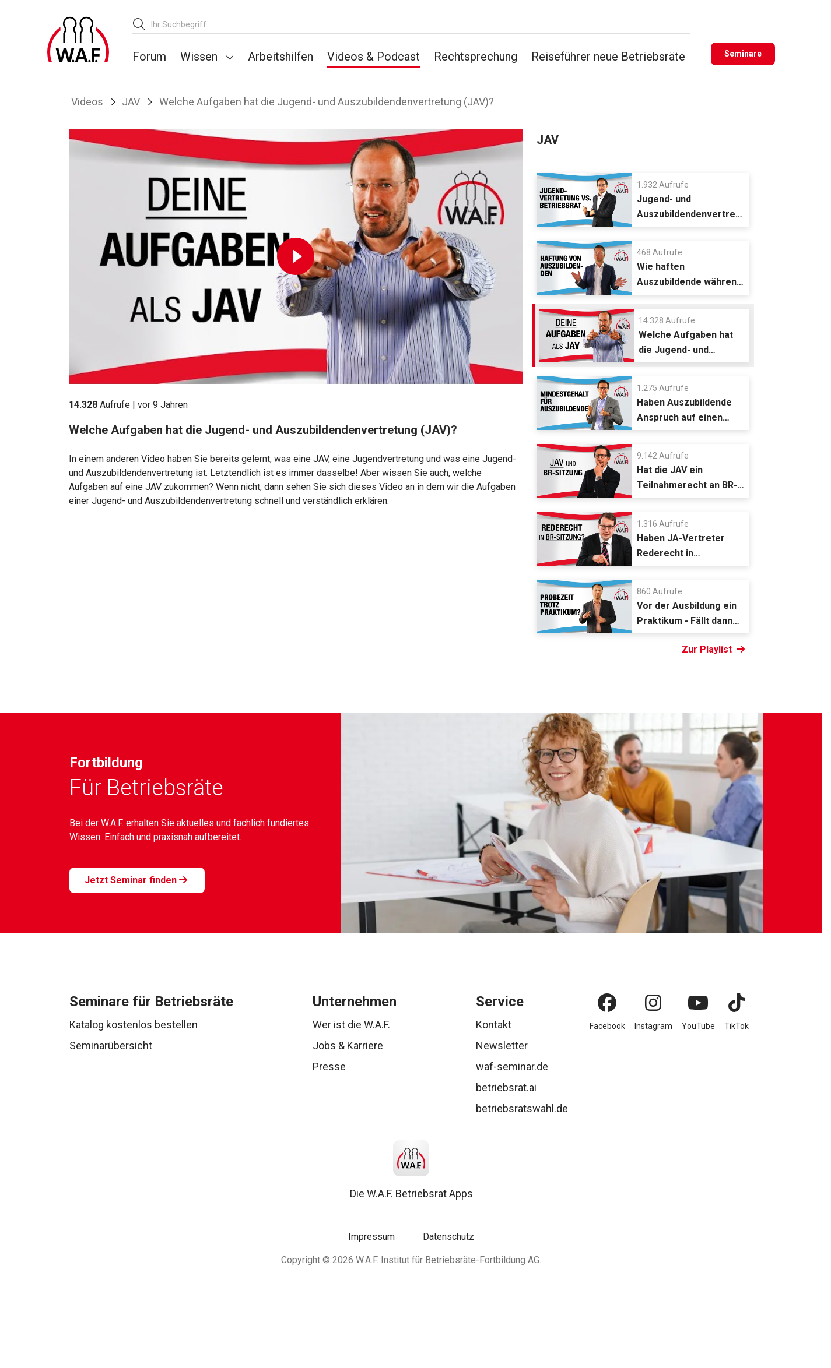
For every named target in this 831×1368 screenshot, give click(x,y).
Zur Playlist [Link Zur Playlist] (713, 650)
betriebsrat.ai (506, 1087)
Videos (87, 102)
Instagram (653, 1026)
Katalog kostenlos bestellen (133, 1024)
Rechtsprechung (475, 57)
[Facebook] (607, 1002)
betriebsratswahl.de (522, 1108)
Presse (329, 1066)
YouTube (698, 1026)
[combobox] (420, 24)
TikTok (736, 1026)
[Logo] (78, 39)
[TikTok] (736, 1002)
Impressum (371, 1236)
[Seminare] (743, 54)
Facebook (607, 1026)
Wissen (199, 57)
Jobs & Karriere (348, 1045)
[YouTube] (698, 1002)
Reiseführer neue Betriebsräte (608, 57)
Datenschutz (448, 1236)
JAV (131, 102)
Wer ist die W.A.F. (351, 1024)
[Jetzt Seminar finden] (137, 880)
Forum (149, 57)
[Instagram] (653, 1002)
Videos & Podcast (373, 57)
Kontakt (493, 1024)
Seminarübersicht (110, 1045)
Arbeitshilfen (280, 57)
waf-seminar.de (512, 1066)
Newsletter (502, 1045)
